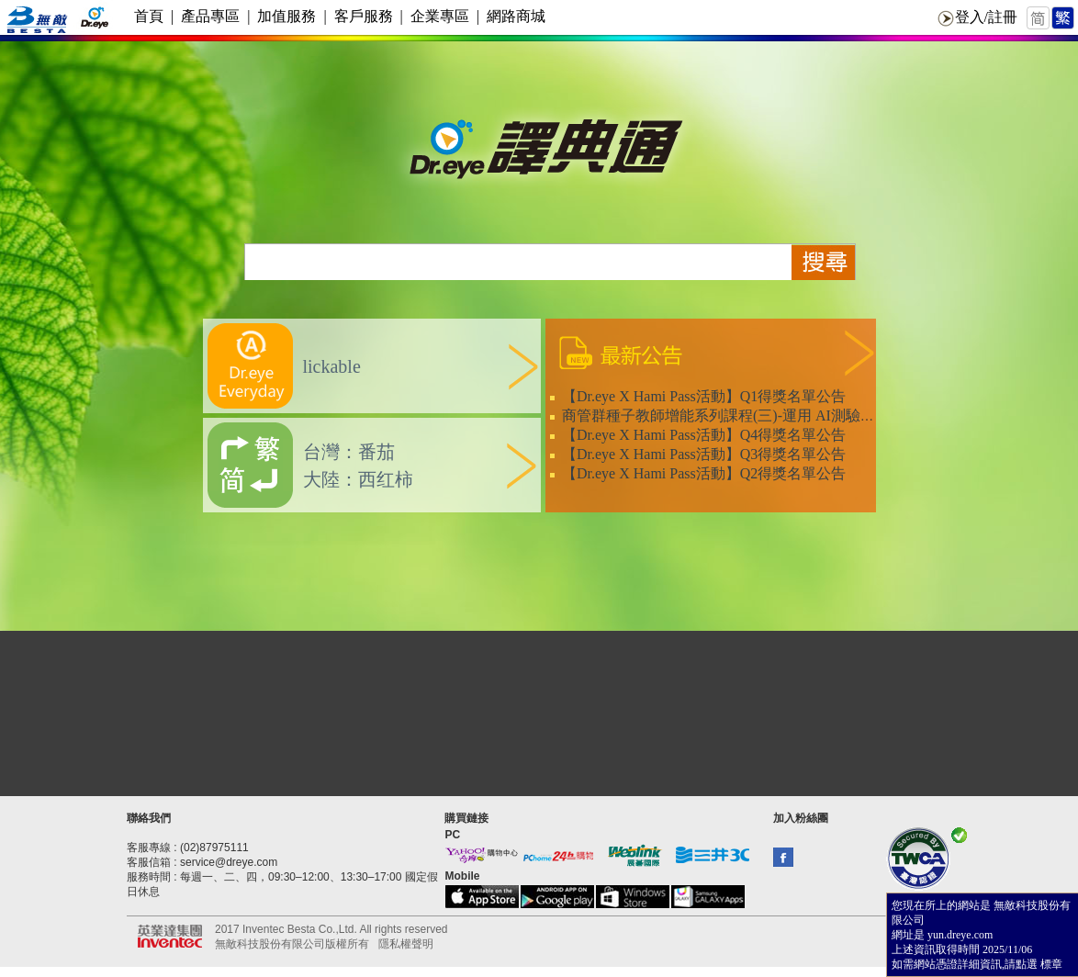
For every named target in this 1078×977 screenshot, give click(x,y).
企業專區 (440, 16)
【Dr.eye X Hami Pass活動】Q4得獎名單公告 (704, 435)
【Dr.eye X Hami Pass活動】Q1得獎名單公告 (704, 396)
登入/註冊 (986, 17)
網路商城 (516, 16)
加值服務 (286, 16)
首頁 (149, 16)
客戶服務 (363, 16)
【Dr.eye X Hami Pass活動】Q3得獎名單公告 (704, 454)
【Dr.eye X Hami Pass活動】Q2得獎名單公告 (704, 473)
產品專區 (210, 16)
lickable (332, 366)
